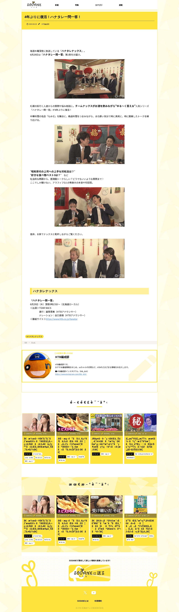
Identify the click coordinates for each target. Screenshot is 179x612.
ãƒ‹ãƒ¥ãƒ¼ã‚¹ (97, 536)
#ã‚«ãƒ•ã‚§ (38, 458)
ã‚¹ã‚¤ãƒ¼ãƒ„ (37, 454)
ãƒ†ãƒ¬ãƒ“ (28, 454)
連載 (121, 5)
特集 (77, 5)
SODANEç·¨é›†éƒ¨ (41, 434)
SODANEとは (83, 601)
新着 (57, 5)
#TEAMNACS (130, 458)
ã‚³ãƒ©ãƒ (129, 536)
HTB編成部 (45, 24)
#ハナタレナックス (34, 336)
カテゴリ (99, 5)
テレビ (33, 342)
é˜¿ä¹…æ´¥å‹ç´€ (143, 516)
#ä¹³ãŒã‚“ (130, 540)
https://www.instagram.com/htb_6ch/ (71, 374)
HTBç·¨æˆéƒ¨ (142, 434)
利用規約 (98, 601)
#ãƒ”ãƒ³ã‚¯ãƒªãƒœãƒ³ (140, 536)
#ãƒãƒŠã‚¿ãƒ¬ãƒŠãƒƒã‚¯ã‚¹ (144, 454)
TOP (26, 342)
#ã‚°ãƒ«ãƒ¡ (47, 458)
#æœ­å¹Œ (81, 457)
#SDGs (151, 536)
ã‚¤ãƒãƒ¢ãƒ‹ (29, 458)
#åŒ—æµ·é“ (29, 461)
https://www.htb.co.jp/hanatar (61, 319)
